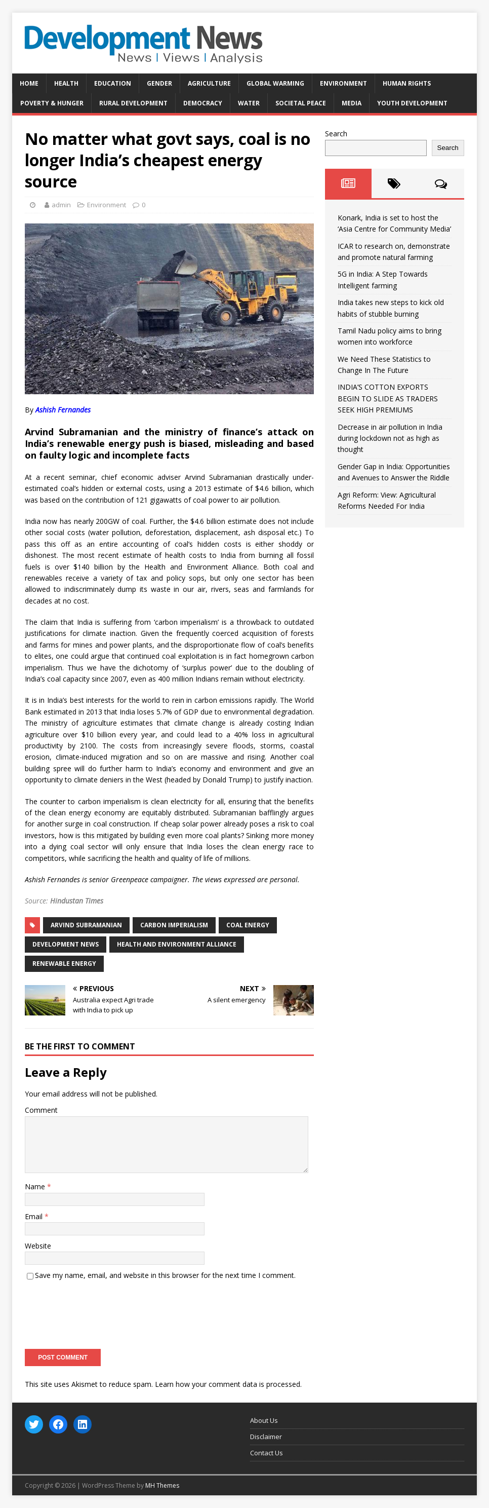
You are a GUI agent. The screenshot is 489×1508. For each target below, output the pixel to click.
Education (112, 83)
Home (29, 83)
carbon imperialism (174, 925)
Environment (343, 83)
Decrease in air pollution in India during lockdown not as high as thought (390, 438)
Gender (159, 83)
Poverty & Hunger (52, 103)
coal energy (247, 925)
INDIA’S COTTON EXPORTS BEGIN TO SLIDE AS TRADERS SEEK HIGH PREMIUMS (388, 398)
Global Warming (275, 83)
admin (61, 204)
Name (36, 1186)
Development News (65, 944)
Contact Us (266, 1452)
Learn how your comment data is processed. (228, 1384)
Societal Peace (300, 103)
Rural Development (133, 103)
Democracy (202, 103)
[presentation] (102, 1311)
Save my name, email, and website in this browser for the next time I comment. (165, 1275)
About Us (264, 1420)
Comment (41, 1110)
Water (249, 103)
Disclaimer (266, 1436)
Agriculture (209, 83)
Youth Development (412, 103)
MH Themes (162, 1485)
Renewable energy (64, 963)
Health (66, 83)
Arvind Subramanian (86, 925)
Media (351, 103)
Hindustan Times (76, 901)
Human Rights (407, 83)
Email (35, 1216)
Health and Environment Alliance (176, 944)
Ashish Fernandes (63, 409)
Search (336, 133)
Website (38, 1246)
